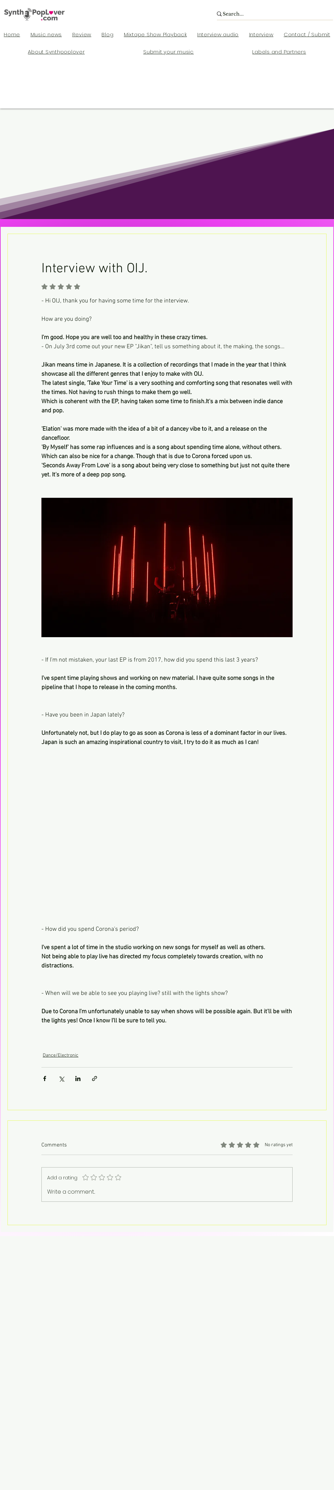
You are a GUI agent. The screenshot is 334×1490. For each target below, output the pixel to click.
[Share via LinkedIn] (78, 1078)
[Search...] (271, 14)
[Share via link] (94, 1078)
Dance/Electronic (60, 1055)
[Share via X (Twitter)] (61, 1078)
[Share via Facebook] (44, 1078)
